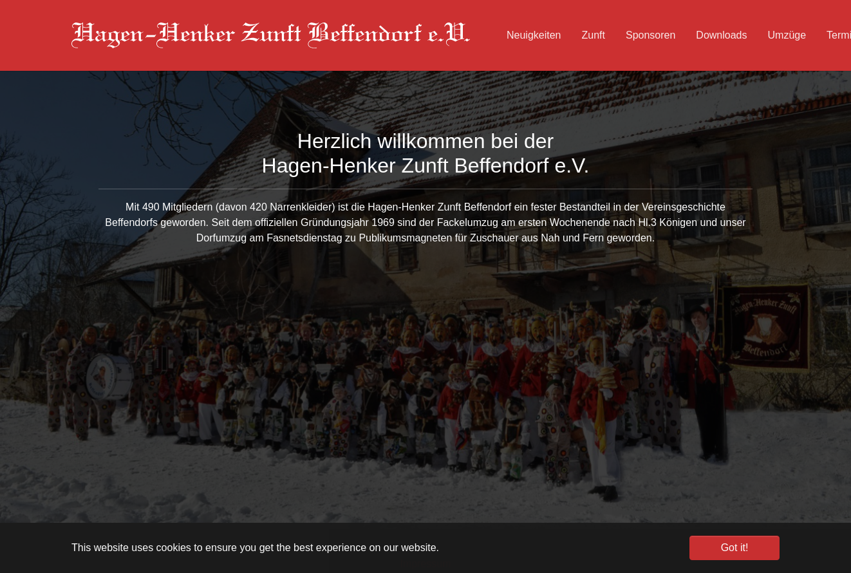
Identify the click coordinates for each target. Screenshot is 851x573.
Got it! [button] (735, 547)
